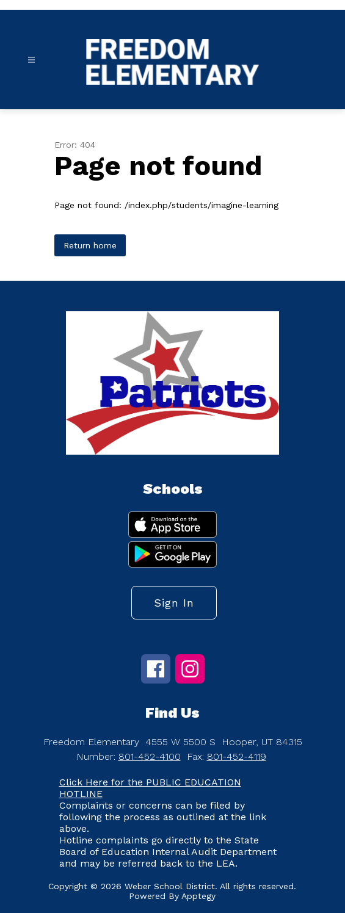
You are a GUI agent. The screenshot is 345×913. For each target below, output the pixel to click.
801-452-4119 (236, 756)
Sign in (174, 602)
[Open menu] (31, 60)
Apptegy (198, 896)
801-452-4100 (149, 756)
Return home (90, 245)
